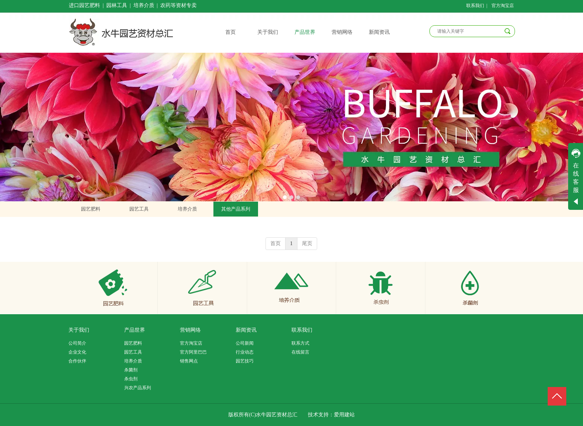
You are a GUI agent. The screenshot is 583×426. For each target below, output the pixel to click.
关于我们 (78, 330)
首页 (275, 243)
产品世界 (134, 330)
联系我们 (302, 330)
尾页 (307, 243)
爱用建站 (344, 414)
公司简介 (77, 343)
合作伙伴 (77, 361)
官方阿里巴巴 (193, 352)
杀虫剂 (131, 378)
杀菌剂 (131, 370)
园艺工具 (133, 352)
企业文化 (77, 352)
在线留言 (300, 352)
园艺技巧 (245, 361)
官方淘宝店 (191, 343)
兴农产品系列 (137, 387)
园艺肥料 (133, 343)
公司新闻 (245, 343)
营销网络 (190, 330)
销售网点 (189, 361)
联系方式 (300, 343)
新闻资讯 (246, 330)
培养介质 (133, 361)
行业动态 (245, 352)
